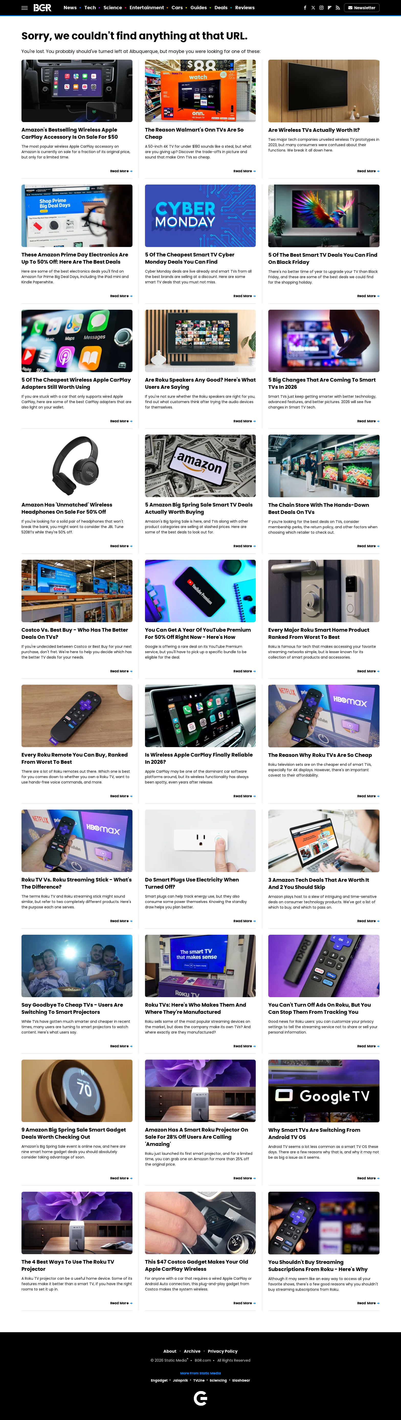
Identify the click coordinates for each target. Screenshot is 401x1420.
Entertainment (147, 7)
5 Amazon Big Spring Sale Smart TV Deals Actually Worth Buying (199, 508)
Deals (221, 7)
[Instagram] (321, 8)
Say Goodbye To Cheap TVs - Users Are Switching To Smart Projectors (72, 1008)
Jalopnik (180, 1380)
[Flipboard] (330, 8)
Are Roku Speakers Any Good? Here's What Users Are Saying (200, 383)
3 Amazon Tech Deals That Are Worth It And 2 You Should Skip (318, 883)
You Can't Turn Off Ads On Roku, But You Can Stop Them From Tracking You (319, 1008)
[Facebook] (305, 8)
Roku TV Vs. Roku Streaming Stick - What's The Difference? (76, 883)
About (169, 1351)
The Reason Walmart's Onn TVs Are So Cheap (194, 133)
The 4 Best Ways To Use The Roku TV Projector (67, 1265)
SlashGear (241, 1380)
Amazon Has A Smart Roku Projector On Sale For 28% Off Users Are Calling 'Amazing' (196, 1136)
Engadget (159, 1380)
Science (113, 7)
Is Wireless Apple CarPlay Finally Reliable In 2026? (199, 758)
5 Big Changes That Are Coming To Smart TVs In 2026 (322, 383)
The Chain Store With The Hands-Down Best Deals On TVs (318, 508)
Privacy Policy (223, 1351)
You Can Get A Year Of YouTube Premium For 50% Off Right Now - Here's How (198, 633)
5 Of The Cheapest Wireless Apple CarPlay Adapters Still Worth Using (76, 383)
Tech (90, 7)
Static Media (175, 1361)
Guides (199, 7)
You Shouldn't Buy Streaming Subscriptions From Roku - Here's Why (318, 1266)
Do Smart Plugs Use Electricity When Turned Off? (192, 883)
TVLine (199, 1380)
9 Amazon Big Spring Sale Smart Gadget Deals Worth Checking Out (73, 1133)
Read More (119, 171)
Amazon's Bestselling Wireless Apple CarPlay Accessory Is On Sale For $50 (69, 133)
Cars (177, 7)
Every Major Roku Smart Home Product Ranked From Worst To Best (318, 633)
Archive (192, 1351)
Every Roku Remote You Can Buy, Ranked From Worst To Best (74, 758)
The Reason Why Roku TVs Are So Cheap (320, 755)
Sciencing (218, 1380)
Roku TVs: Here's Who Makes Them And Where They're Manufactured (195, 1008)
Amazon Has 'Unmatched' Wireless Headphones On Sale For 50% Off (66, 508)
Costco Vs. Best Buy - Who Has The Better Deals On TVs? (74, 633)
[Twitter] (313, 8)
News (70, 7)
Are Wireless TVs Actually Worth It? (314, 130)
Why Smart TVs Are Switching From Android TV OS (314, 1134)
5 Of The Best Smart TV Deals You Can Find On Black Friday (322, 258)
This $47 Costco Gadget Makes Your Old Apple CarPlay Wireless (196, 1265)
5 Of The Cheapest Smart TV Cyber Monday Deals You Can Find (190, 258)
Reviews (245, 7)
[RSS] (338, 8)
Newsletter (361, 7)
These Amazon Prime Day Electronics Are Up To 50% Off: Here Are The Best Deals (74, 258)
